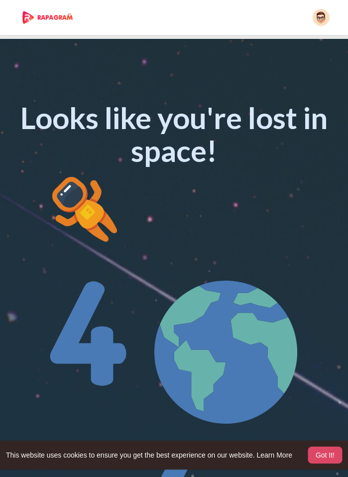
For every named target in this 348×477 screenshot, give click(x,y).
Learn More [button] (275, 455)
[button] (321, 17)
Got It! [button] (325, 455)
